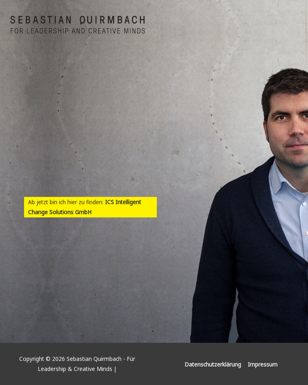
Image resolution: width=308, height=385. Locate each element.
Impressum (263, 364)
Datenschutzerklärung (212, 364)
